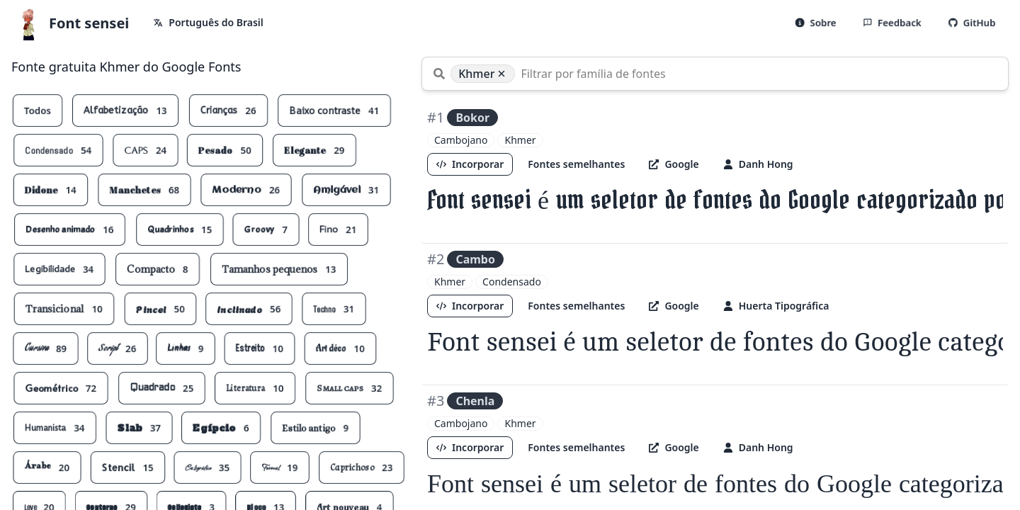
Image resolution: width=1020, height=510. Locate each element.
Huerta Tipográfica (776, 305)
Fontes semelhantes (576, 164)
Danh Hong (758, 164)
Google (674, 164)
